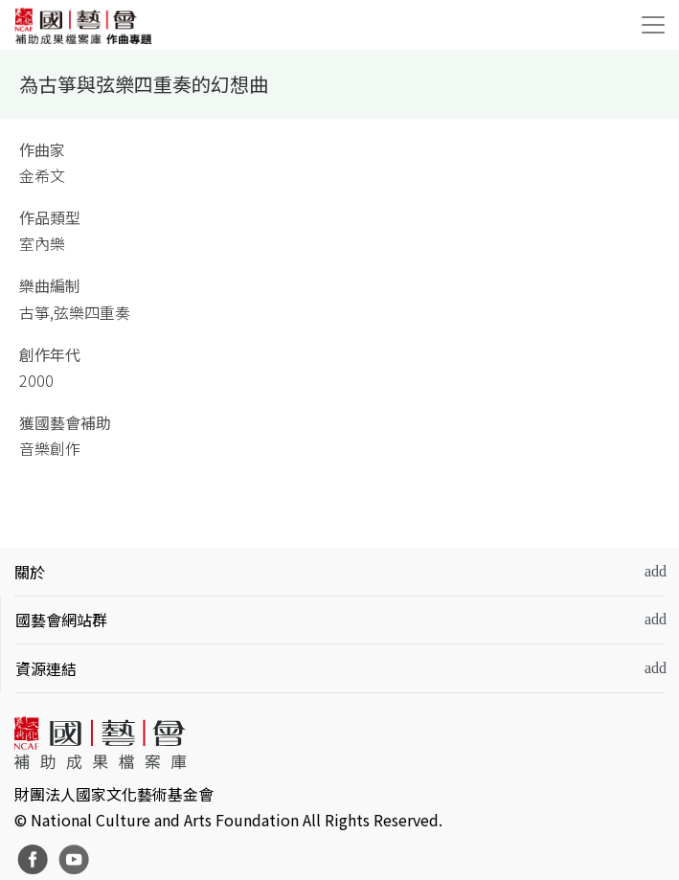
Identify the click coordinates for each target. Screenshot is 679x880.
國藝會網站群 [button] (61, 619)
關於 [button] (29, 571)
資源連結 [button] (46, 668)
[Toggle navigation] (653, 25)
